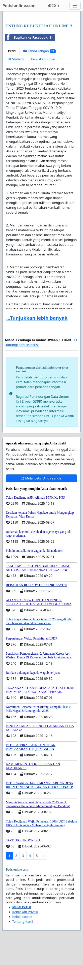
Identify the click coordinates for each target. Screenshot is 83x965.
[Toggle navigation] (75, 6)
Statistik (16, 59)
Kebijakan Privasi (43, 59)
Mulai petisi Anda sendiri (41, 478)
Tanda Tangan (39, 51)
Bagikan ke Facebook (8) (28, 37)
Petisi (12, 51)
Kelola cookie (22, 916)
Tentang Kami (22, 921)
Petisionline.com (19, 5)
